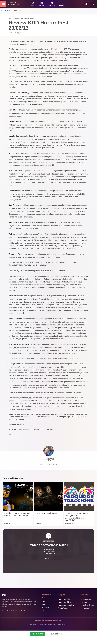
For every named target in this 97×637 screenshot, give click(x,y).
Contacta (84, 602)
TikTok (44, 604)
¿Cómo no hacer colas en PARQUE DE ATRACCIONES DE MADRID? (77, 516)
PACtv (44, 610)
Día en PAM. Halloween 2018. (46, 514)
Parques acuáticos (64, 602)
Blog (8, 10)
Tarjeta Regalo (63, 608)
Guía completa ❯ (56, 634)
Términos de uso (87, 605)
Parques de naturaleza (66, 605)
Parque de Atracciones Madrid (21, 18)
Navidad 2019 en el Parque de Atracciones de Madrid (17, 514)
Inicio (2, 10)
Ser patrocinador (87, 599)
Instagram (45, 607)
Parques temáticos (64, 599)
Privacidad (85, 608)
